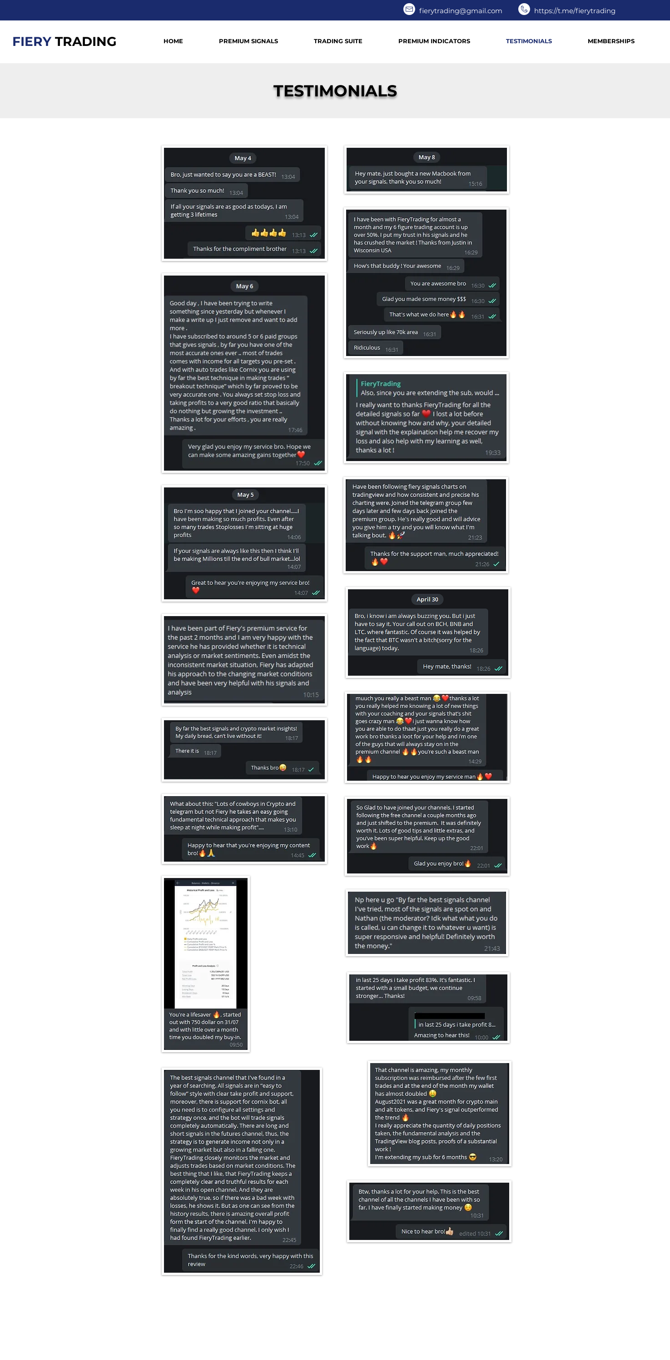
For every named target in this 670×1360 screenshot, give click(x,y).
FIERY (64, 41)
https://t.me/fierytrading (574, 10)
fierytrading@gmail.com (460, 10)
